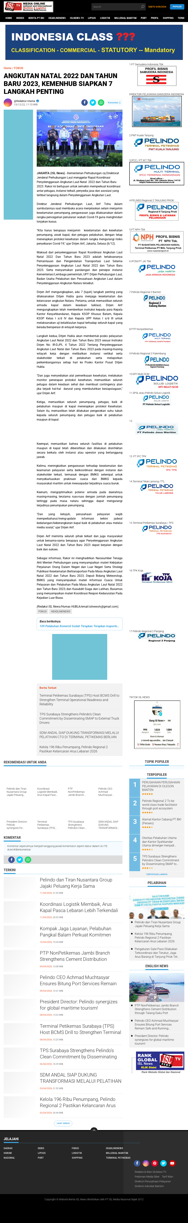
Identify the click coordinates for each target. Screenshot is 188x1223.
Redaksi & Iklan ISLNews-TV (150, 1171)
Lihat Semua (63, 1123)
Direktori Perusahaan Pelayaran (153, 1181)
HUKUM (8, 1153)
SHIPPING (168, 17)
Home (9, 17)
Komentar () (114, 102)
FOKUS (42, 611)
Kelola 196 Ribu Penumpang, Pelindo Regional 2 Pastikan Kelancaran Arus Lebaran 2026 (78, 1105)
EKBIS (41, 1148)
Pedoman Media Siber (147, 1176)
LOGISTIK (105, 17)
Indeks (20, 17)
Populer (177, 6)
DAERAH (8, 1148)
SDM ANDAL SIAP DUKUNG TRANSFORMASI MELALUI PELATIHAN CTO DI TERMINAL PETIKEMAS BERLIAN (80, 1081)
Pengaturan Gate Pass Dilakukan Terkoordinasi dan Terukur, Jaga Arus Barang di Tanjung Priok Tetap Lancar (158, 953)
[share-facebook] (84, 102)
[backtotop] (94, 1131)
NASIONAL (9, 1157)
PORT (144, 17)
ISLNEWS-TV (77, 17)
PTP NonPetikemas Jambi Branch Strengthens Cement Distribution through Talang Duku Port (75, 959)
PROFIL (155, 17)
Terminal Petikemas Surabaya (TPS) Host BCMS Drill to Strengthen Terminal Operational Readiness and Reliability (80, 1032)
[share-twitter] (93, 102)
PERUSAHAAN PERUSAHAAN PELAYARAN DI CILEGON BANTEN (161, 786)
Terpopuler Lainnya (156, 874)
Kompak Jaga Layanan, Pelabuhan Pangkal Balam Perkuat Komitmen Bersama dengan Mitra (75, 935)
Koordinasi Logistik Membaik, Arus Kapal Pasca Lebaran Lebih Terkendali (79, 907)
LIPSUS (92, 17)
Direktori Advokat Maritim (149, 1186)
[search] (118, 6)
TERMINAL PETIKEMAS (118, 1157)
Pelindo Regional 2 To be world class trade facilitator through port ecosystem (159, 804)
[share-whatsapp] (101, 102)
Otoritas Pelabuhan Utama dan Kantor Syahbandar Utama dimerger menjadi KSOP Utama (159, 842)
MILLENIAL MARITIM (125, 17)
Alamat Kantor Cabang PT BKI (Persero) (161, 821)
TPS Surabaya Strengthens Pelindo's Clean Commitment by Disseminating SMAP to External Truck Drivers (78, 1057)
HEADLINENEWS (57, 17)
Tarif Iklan (167, 1176)
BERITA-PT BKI (36, 17)
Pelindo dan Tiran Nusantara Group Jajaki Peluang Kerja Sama (76, 883)
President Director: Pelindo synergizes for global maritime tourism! (79, 1005)
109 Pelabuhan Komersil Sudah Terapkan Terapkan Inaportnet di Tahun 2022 (80, 626)
